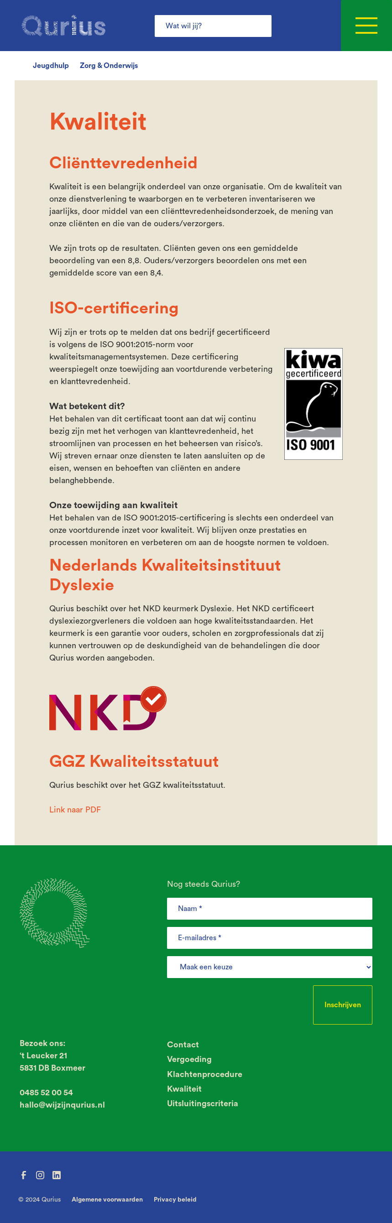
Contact (183, 1045)
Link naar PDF (75, 810)
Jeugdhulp (51, 65)
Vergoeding (189, 1059)
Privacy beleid (175, 1200)
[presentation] (236, 1003)
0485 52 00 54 (46, 1092)
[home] (63, 25)
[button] (366, 25)
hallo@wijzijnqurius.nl (62, 1105)
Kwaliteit (184, 1089)
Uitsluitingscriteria (202, 1103)
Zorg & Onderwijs (109, 65)
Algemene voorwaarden (107, 1200)
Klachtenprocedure (204, 1074)
